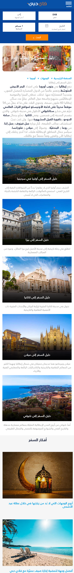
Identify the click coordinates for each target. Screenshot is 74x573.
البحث (36, 37)
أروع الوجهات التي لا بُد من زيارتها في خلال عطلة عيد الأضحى (41, 505)
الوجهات (44, 78)
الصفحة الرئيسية (63, 78)
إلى (19, 14)
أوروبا (33, 78)
